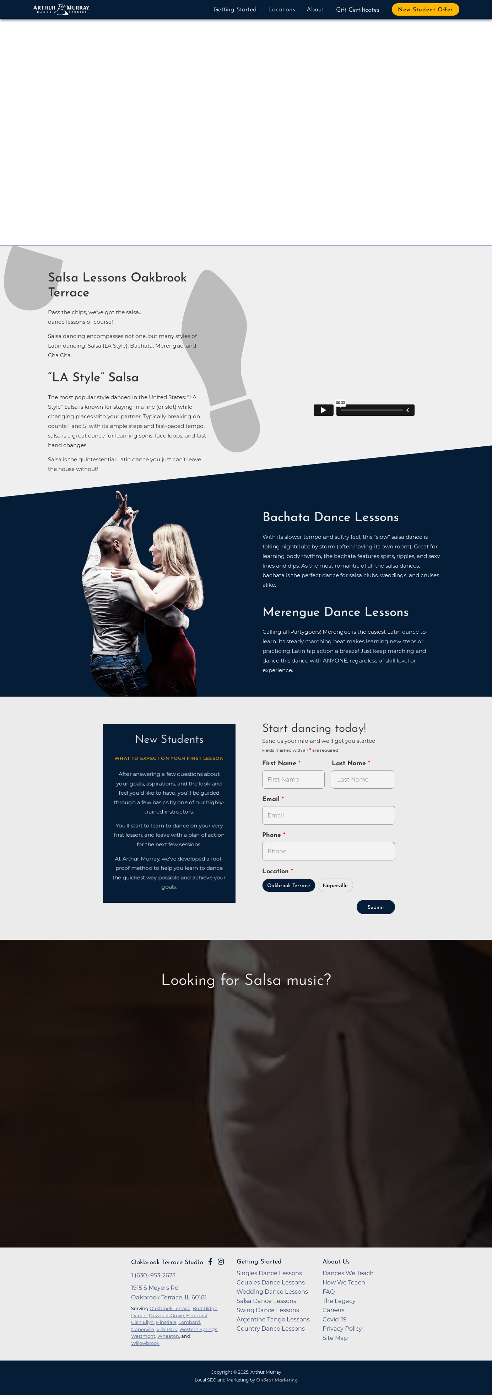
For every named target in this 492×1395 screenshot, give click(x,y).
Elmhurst (196, 1315)
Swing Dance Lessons (268, 1310)
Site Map (335, 1337)
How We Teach (344, 1282)
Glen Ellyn (142, 1322)
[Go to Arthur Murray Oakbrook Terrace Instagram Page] (221, 1261)
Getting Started (234, 9)
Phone (272, 835)
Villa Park (166, 1329)
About (315, 9)
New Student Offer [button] (425, 10)
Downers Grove (166, 1315)
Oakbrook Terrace (288, 886)
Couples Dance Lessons (271, 1282)
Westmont (143, 1336)
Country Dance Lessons (271, 1328)
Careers (334, 1310)
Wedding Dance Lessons (272, 1291)
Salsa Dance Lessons (266, 1300)
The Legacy (339, 1300)
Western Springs (198, 1329)
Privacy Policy (342, 1328)
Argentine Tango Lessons (273, 1319)
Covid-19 (335, 1319)
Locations (281, 9)
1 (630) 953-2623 (153, 1275)
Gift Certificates (357, 10)
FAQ (329, 1291)
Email (272, 799)
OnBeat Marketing (277, 1380)
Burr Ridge (205, 1308)
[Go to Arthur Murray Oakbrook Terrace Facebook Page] (210, 1261)
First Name (280, 763)
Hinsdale (166, 1322)
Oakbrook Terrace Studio (167, 1263)
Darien (139, 1315)
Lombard (189, 1322)
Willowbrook (145, 1343)
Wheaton (168, 1336)
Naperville (335, 886)
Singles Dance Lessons (269, 1273)
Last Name (350, 763)
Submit (376, 907)
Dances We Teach (348, 1273)
